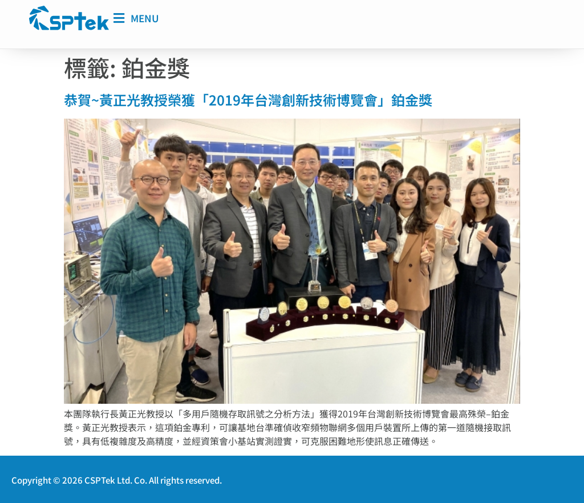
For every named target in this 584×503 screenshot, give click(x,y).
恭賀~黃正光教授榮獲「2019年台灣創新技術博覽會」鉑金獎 (248, 99)
